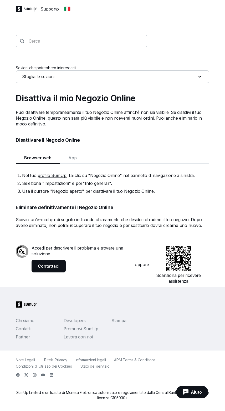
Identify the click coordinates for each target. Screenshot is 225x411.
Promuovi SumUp (81, 328)
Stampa (118, 320)
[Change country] (67, 9)
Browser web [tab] (38, 157)
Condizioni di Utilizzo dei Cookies (44, 366)
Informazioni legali (91, 360)
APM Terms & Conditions (134, 360)
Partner (23, 336)
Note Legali (25, 360)
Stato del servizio (95, 366)
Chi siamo (25, 320)
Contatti (23, 328)
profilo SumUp (52, 175)
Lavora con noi (78, 336)
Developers (75, 320)
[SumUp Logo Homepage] (28, 9)
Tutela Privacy (55, 360)
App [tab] (72, 157)
